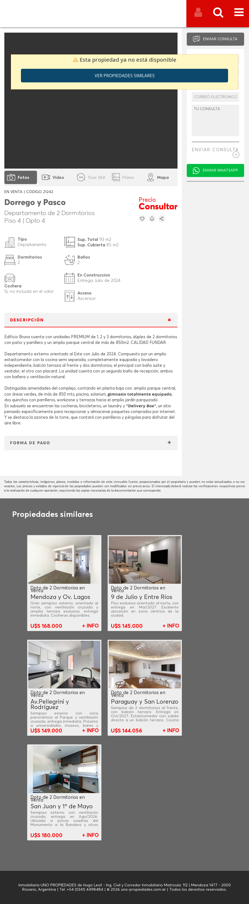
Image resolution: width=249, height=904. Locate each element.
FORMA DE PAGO (30, 443)
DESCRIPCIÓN (27, 320)
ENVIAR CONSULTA (220, 39)
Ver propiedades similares (125, 76)
